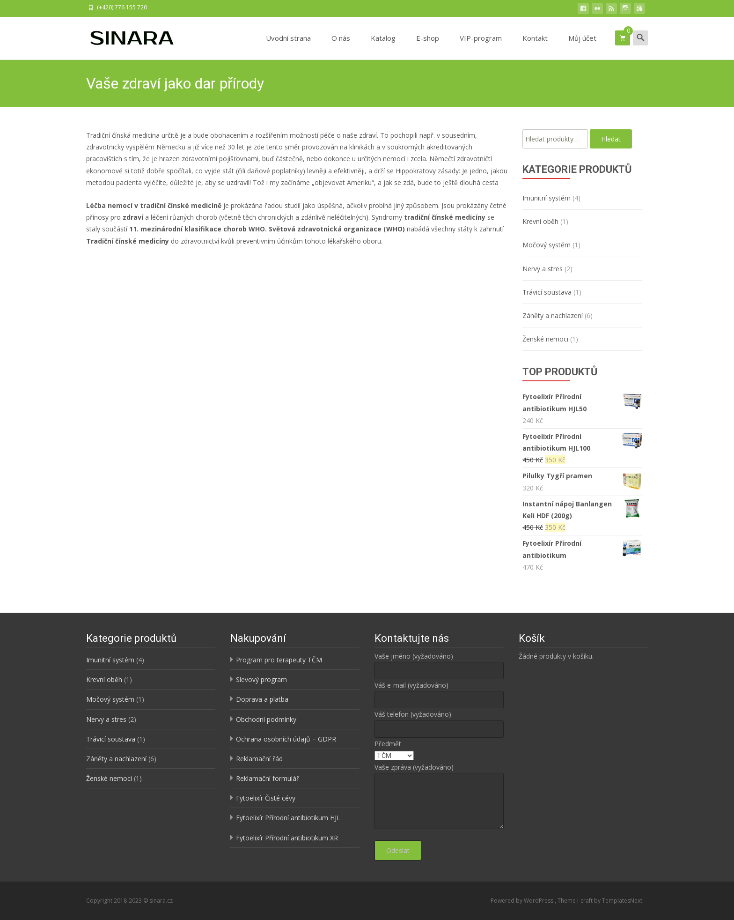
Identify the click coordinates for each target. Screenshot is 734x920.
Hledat (611, 138)
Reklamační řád (259, 758)
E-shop (427, 46)
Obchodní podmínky (266, 719)
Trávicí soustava (547, 292)
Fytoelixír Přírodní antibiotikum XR (287, 837)
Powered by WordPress (523, 901)
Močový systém (546, 244)
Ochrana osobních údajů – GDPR (286, 739)
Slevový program (261, 679)
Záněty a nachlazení (552, 315)
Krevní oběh (540, 221)
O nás (340, 46)
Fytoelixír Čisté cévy (265, 798)
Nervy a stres (542, 268)
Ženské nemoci (545, 338)
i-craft (585, 901)
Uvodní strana (288, 46)
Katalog (383, 46)
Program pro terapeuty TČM (279, 659)
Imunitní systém (546, 197)
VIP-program (481, 46)
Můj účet (582, 46)
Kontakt (535, 46)
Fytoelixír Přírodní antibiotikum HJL (288, 817)
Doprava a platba (262, 699)
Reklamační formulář (267, 778)
